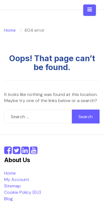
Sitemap (12, 186)
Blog (8, 199)
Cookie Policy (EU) (22, 192)
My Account (16, 179)
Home (10, 173)
